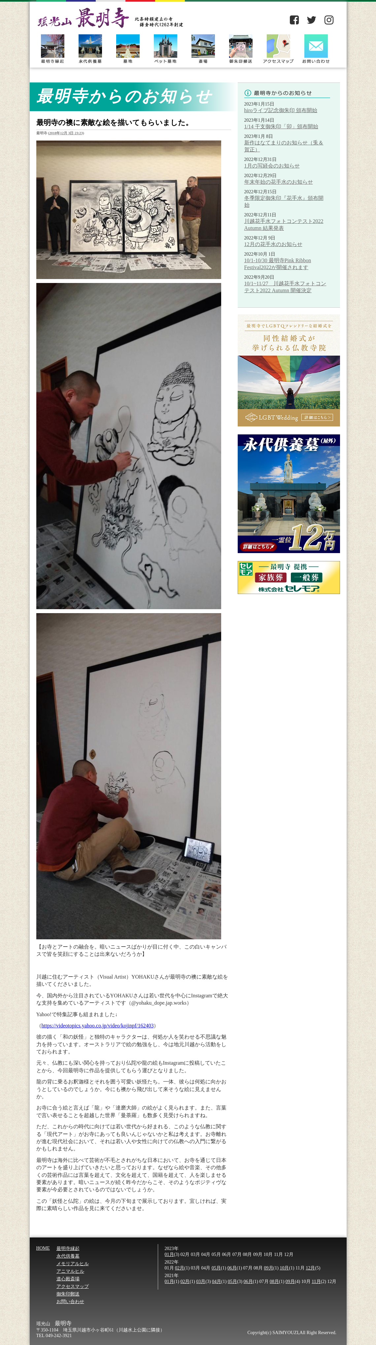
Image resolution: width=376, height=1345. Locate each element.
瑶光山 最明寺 (110, 14)
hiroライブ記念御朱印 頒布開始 (281, 110)
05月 (216, 1268)
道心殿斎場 (68, 1278)
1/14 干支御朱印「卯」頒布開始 (281, 126)
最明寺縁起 (52, 47)
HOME (43, 1248)
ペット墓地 (165, 47)
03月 (200, 1281)
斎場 (203, 47)
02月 (179, 1268)
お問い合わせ (315, 47)
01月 (169, 1254)
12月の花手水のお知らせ (273, 244)
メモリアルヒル (72, 1263)
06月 (232, 1268)
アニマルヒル (70, 1271)
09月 (268, 1268)
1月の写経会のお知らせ (272, 166)
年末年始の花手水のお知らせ (278, 182)
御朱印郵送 (240, 47)
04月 (216, 1281)
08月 (274, 1281)
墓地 (127, 47)
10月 (284, 1268)
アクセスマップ (278, 47)
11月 (316, 1281)
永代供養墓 (90, 47)
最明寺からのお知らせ (287, 93)
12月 (310, 1268)
